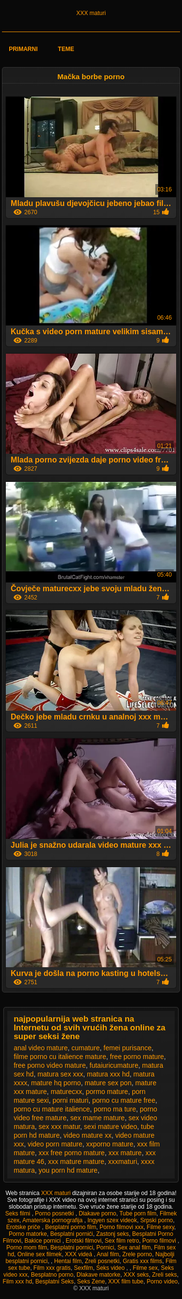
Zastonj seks (112, 1234)
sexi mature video (110, 1126)
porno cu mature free (123, 1100)
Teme (66, 49)
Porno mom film (26, 1247)
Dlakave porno (97, 1213)
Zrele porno (137, 1254)
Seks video (111, 1268)
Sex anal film (134, 1247)
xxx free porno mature (71, 1153)
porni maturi (70, 1100)
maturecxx (66, 1091)
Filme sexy (160, 1227)
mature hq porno (56, 1083)
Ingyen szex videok (112, 1220)
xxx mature (124, 1153)
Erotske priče (24, 1227)
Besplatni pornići (71, 1234)
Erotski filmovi (83, 1240)
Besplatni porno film (70, 1227)
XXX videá (79, 1254)
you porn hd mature (67, 1170)
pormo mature (107, 1091)
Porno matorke (28, 1234)
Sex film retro (122, 1240)
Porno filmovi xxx (121, 1227)
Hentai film (68, 1261)
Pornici (106, 1247)
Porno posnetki (55, 1213)
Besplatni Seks (54, 1281)
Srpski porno (156, 1220)
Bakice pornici (43, 1240)
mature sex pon (108, 1083)
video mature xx (88, 1135)
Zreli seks (164, 1274)
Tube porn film (137, 1213)
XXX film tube (126, 1281)
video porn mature (55, 1144)
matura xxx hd (108, 1074)
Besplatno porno (52, 1274)
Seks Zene (91, 1281)
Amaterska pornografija (53, 1220)
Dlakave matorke (98, 1274)
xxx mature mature (76, 1161)
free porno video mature (50, 1065)
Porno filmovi (160, 1240)
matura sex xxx (60, 1074)
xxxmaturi (122, 1161)
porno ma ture (115, 1109)
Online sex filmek (39, 1254)
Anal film (108, 1254)
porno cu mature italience (52, 1109)
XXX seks (136, 1274)
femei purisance (127, 1048)
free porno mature (137, 1056)
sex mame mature (97, 1118)
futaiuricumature (114, 1065)
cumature (85, 1048)
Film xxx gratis (52, 1268)
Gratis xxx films (142, 1261)
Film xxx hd (17, 1281)
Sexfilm (83, 1268)
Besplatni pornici (71, 1247)
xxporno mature (109, 1144)
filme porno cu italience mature (60, 1056)
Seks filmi (18, 1213)
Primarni (23, 49)
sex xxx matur (59, 1126)
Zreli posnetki (102, 1261)
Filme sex (145, 1268)
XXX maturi (91, 13)
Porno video (162, 1281)
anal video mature (40, 1048)
